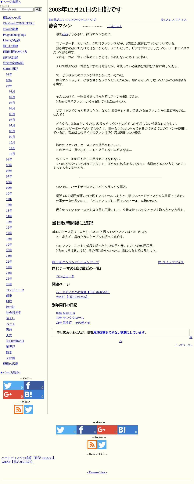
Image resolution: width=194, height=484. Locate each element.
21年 (9, 256)
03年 (9, 85)
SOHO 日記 (10, 68)
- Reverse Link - (97, 472)
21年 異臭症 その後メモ (73, 322)
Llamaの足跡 (11, 40)
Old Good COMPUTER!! (18, 23)
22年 (9, 261)
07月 (12, 125)
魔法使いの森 (12, 17)
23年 (9, 267)
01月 (12, 91)
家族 (9, 329)
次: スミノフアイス (174, 19)
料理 (9, 301)
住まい (10, 318)
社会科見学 (13, 312)
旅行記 (10, 307)
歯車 (9, 295)
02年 (9, 80)
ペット (10, 324)
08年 (9, 182)
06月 (12, 119)
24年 (9, 273)
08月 (12, 131)
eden (65, 34)
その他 (10, 358)
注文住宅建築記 (13, 63)
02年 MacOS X (65, 313)
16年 (9, 227)
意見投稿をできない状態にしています (119, 332)
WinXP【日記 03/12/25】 (72, 297)
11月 (12, 148)
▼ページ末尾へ (10, 1)
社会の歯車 (10, 29)
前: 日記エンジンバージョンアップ (72, 19)
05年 (9, 165)
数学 (9, 352)
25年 (9, 278)
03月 (12, 102)
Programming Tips (14, 34)
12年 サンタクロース (70, 317)
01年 (9, 74)
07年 (9, 176)
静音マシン (60, 25)
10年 (9, 193)
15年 (9, 221)
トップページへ (183, 345)
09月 (12, 136)
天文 (9, 335)
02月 (12, 97)
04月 (12, 108)
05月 (12, 114)
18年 (9, 238)
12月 (12, 153)
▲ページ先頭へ (10, 372)
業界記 (10, 346)
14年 (9, 216)
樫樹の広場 (10, 363)
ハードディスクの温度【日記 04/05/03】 (83, 292)
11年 (9, 199)
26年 (9, 284)
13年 (9, 210)
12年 (9, 204)
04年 (9, 159)
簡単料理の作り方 (15, 51)
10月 (12, 142)
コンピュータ (114, 26)
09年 (9, 187)
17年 (9, 233)
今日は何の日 (15, 341)
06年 (9, 170)
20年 (9, 250)
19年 (9, 244)
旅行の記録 (10, 57)
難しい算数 (10, 46)
